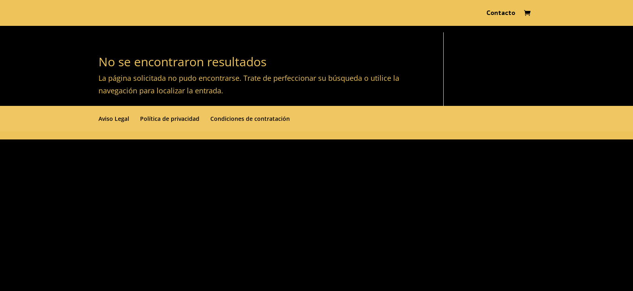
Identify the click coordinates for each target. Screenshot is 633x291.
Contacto (500, 13)
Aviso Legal (114, 118)
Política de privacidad (169, 118)
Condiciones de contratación (250, 118)
